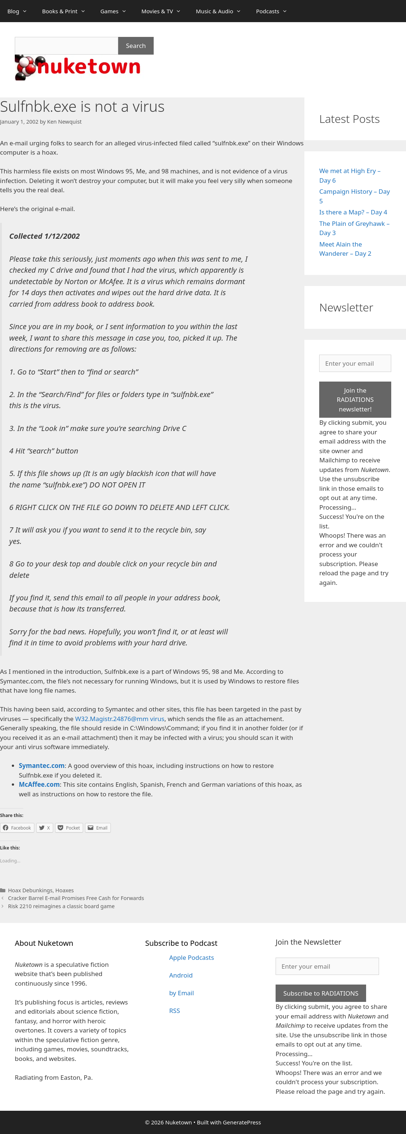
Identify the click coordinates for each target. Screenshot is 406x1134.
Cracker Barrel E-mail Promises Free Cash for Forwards (76, 898)
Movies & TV (165, 11)
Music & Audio (222, 11)
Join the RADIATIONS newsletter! (355, 399)
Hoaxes (64, 890)
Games (117, 11)
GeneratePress (242, 1122)
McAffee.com (39, 784)
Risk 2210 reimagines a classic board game (61, 906)
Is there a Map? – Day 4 (353, 212)
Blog (21, 11)
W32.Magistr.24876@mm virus (119, 718)
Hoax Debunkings (30, 890)
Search (136, 45)
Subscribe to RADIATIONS (320, 993)
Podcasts (275, 11)
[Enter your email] (355, 363)
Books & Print (67, 11)
